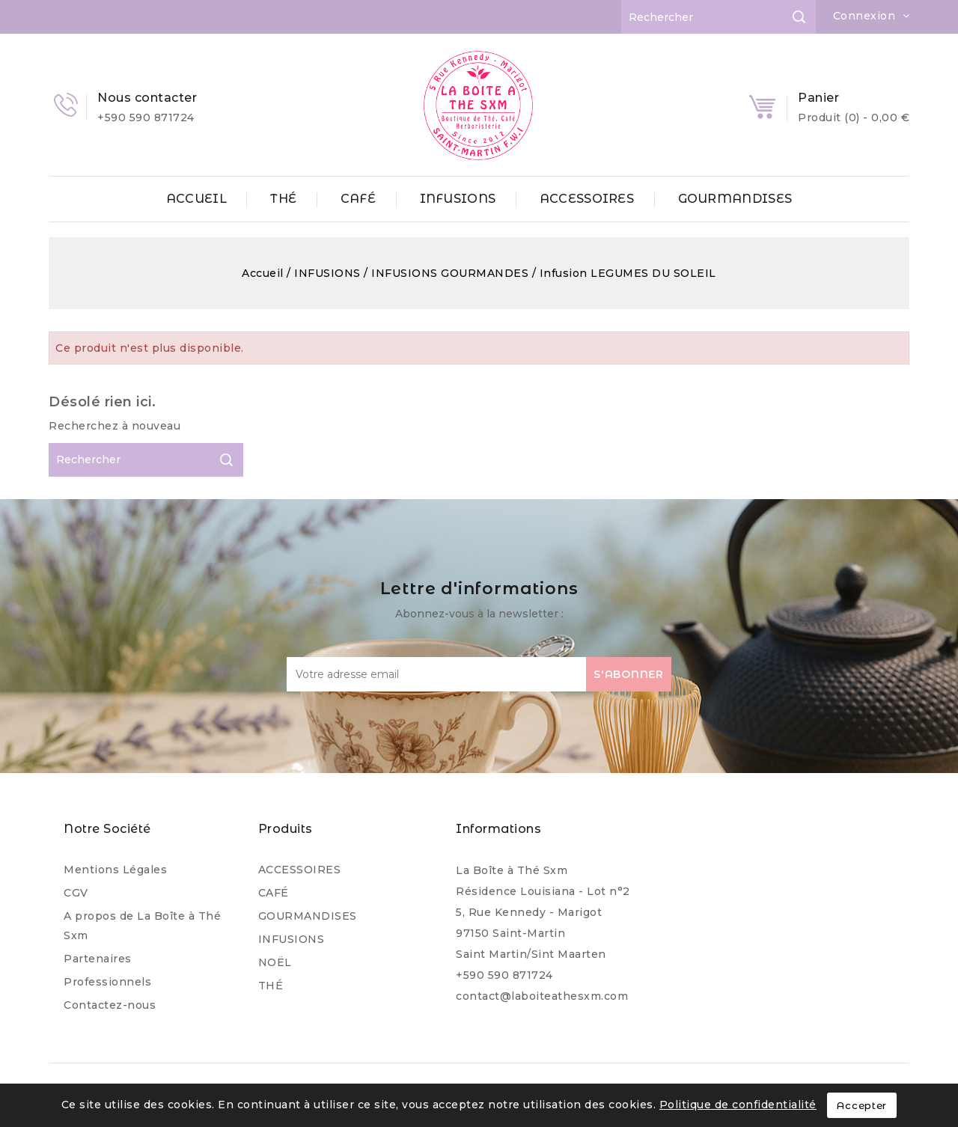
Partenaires (98, 958)
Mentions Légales (115, 869)
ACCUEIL (196, 199)
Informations (498, 829)
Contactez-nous (110, 1005)
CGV (76, 893)
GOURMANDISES (735, 199)
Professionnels (107, 982)
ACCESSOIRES (587, 199)
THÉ (283, 199)
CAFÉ (358, 199)
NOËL (275, 962)
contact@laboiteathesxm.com (542, 996)
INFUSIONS (458, 199)
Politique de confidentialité (738, 1104)
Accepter (862, 1105)
